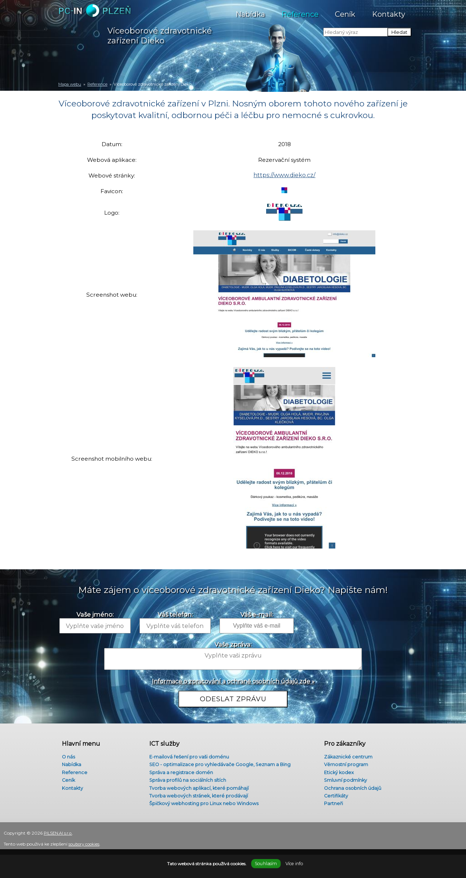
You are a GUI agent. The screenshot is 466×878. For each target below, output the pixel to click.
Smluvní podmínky (344, 778)
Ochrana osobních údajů (350, 787)
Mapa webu (69, 84)
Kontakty (389, 10)
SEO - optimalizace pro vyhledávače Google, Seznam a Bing (222, 761)
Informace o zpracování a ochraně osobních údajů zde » (233, 682)
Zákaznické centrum (346, 752)
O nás (65, 752)
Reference (300, 10)
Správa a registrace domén (179, 769)
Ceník (345, 10)
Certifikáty (333, 795)
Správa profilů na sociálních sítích (187, 778)
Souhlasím (265, 863)
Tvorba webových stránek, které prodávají (198, 795)
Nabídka (250, 10)
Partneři (330, 804)
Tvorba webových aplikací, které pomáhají (198, 787)
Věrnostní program (344, 761)
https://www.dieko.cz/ (286, 177)
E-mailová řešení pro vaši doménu (189, 752)
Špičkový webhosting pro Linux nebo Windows (205, 804)
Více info (294, 863)
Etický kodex (336, 769)
